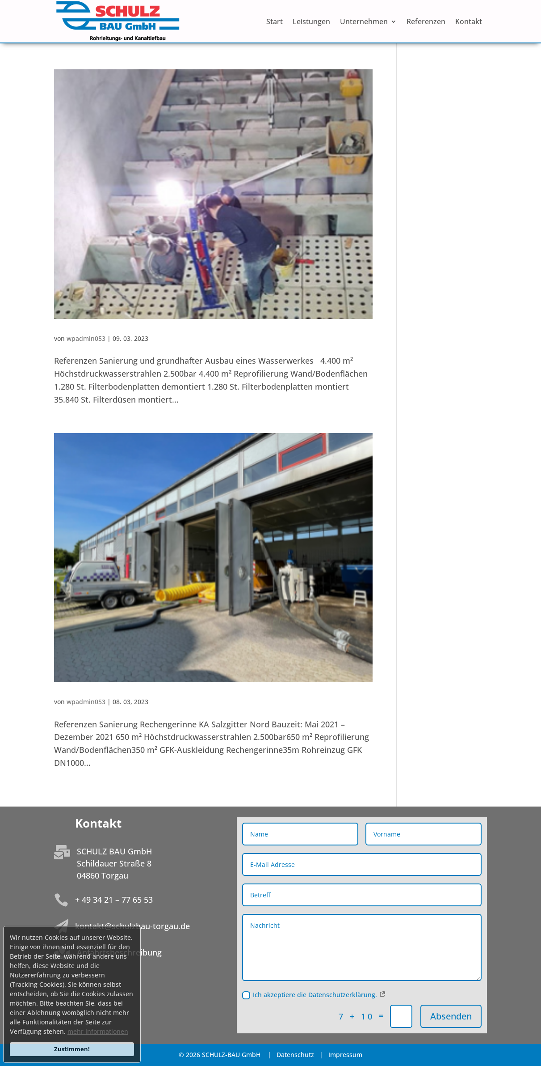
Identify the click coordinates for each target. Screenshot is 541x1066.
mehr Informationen (97, 1031)
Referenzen (426, 22)
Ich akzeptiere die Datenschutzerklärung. (314, 994)
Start (274, 22)
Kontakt (468, 22)
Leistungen (311, 22)
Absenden (451, 1016)
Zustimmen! (72, 1049)
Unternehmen (364, 22)
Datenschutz (296, 1054)
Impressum (345, 1054)
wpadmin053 (86, 338)
